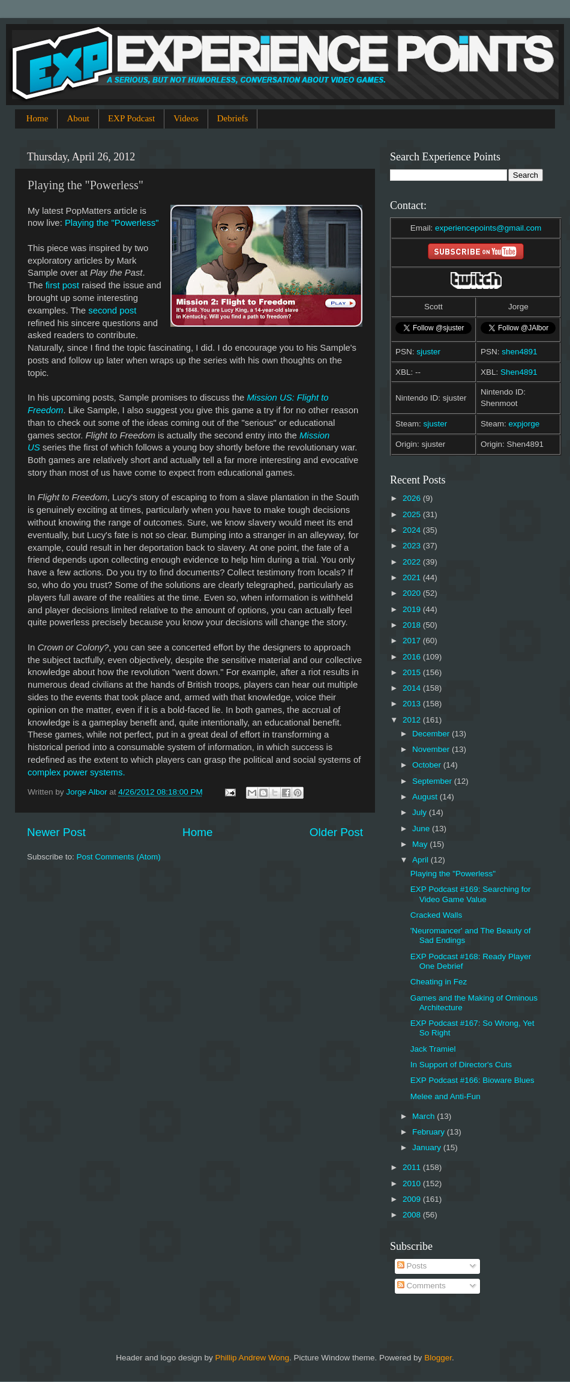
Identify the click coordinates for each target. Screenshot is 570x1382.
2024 (413, 530)
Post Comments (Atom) (119, 856)
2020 (413, 593)
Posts (412, 1265)
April (421, 859)
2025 (413, 514)
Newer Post (56, 832)
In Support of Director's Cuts (461, 1064)
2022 (413, 561)
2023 (413, 545)
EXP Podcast (131, 118)
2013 (413, 703)
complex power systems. (76, 772)
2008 (413, 1214)
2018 (413, 624)
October (427, 764)
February (429, 1131)
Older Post (336, 832)
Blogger (438, 1357)
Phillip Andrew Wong (252, 1357)
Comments (421, 1285)
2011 (413, 1167)
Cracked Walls (436, 915)
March (424, 1116)
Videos (186, 118)
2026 (413, 498)
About (78, 118)
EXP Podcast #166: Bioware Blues (472, 1080)
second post (112, 310)
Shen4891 (519, 372)
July (420, 812)
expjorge (524, 423)
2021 (413, 577)
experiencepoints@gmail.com (488, 227)
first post (62, 285)
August (426, 796)
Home (37, 118)
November (432, 749)
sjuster (428, 351)
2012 (413, 719)
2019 (413, 609)
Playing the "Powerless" (112, 223)
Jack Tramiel (433, 1048)
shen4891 (519, 351)
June (422, 828)
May (421, 844)
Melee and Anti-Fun (445, 1096)
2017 (413, 640)
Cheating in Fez (438, 981)
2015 (413, 672)
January (427, 1147)
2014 (413, 688)
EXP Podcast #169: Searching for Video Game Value (470, 894)
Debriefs (232, 118)
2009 (413, 1199)
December (432, 733)
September (433, 781)
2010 (413, 1183)
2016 (413, 656)
